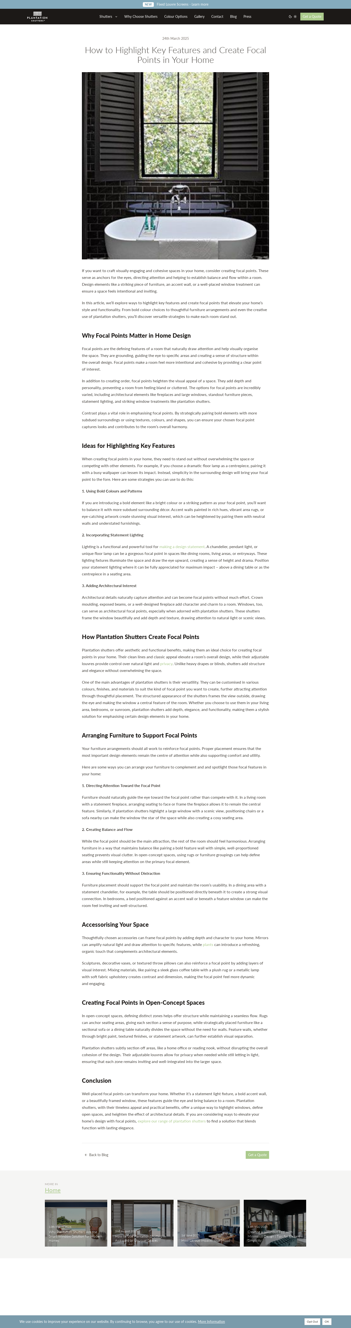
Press (247, 16)
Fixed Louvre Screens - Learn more (175, 4)
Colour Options (175, 16)
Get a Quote (312, 16)
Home (53, 1189)
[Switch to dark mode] (292, 16)
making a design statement (182, 546)
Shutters (108, 16)
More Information (211, 1321)
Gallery (199, 16)
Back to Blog (96, 1155)
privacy (166, 663)
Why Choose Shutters (140, 16)
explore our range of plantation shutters (172, 1121)
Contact (217, 16)
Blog (233, 16)
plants (208, 944)
